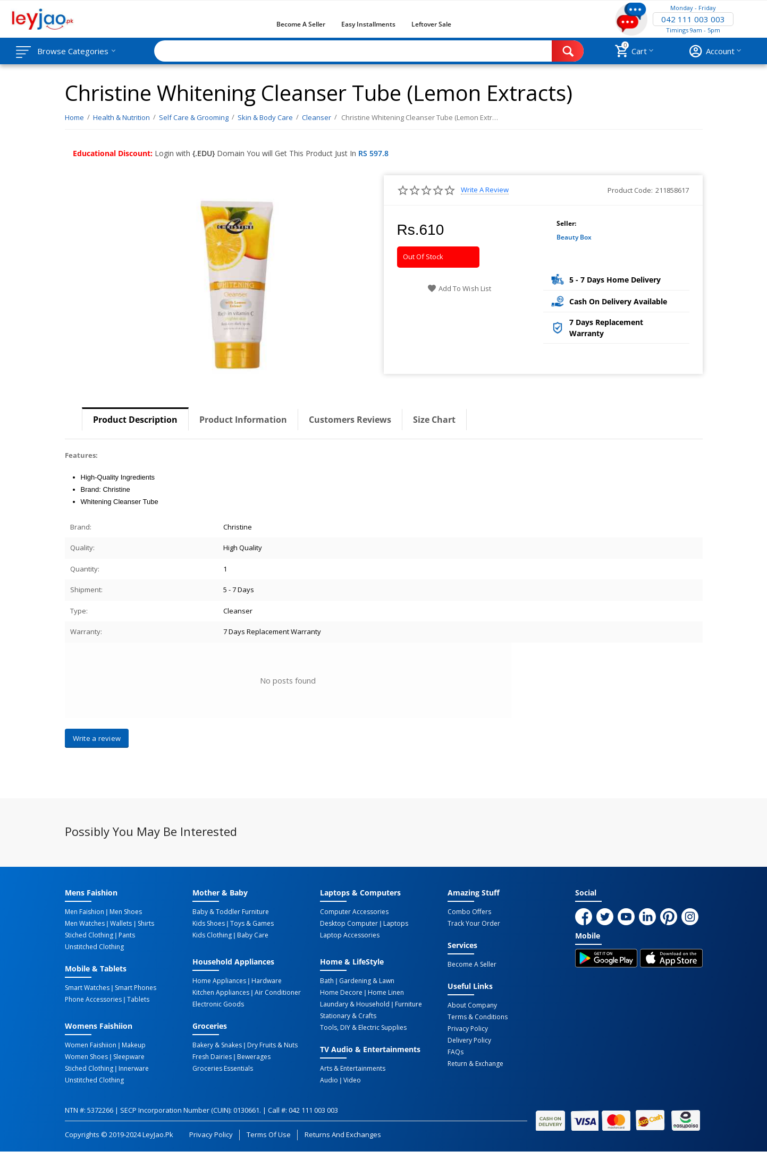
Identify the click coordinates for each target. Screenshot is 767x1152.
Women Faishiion (90, 1045)
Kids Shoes (208, 923)
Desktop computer (349, 923)
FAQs (455, 1052)
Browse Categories (72, 51)
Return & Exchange (475, 1064)
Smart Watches (87, 988)
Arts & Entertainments (352, 1068)
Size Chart (434, 419)
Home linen (386, 992)
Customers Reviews (350, 419)
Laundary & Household (355, 1004)
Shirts (146, 923)
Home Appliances (219, 981)
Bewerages (254, 1057)
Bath (327, 981)
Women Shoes (86, 1057)
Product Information (243, 419)
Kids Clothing (212, 935)
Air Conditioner (278, 992)
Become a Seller (300, 24)
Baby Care (252, 935)
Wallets (121, 923)
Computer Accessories (354, 912)
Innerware (134, 1068)
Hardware (266, 981)
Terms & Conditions (478, 1017)
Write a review (485, 190)
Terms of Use (269, 1134)
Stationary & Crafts (348, 1016)
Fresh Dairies (212, 1057)
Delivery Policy (469, 1040)
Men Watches (85, 923)
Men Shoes (125, 912)
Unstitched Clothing (94, 947)
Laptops (395, 923)
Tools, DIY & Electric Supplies (363, 1028)
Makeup (134, 1045)
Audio (329, 1080)
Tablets (138, 999)
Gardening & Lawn (366, 981)
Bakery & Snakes (217, 1045)
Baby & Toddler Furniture (230, 912)
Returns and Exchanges (343, 1134)
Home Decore (341, 992)
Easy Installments (368, 24)
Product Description (135, 419)
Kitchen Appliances (220, 992)
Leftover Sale (431, 24)
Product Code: (630, 190)
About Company (472, 1005)
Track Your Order (474, 923)
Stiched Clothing (89, 935)
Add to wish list (459, 288)
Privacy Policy (468, 1029)
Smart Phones (135, 988)
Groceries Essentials (222, 1068)
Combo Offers (469, 912)
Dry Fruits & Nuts (272, 1045)
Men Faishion (84, 912)
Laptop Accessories (350, 935)
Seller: (566, 223)
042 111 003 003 (693, 19)
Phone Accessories (93, 999)
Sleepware (129, 1057)
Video (352, 1080)
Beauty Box (574, 237)
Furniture (408, 1004)
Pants (127, 935)
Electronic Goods (218, 1004)
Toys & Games (252, 923)
